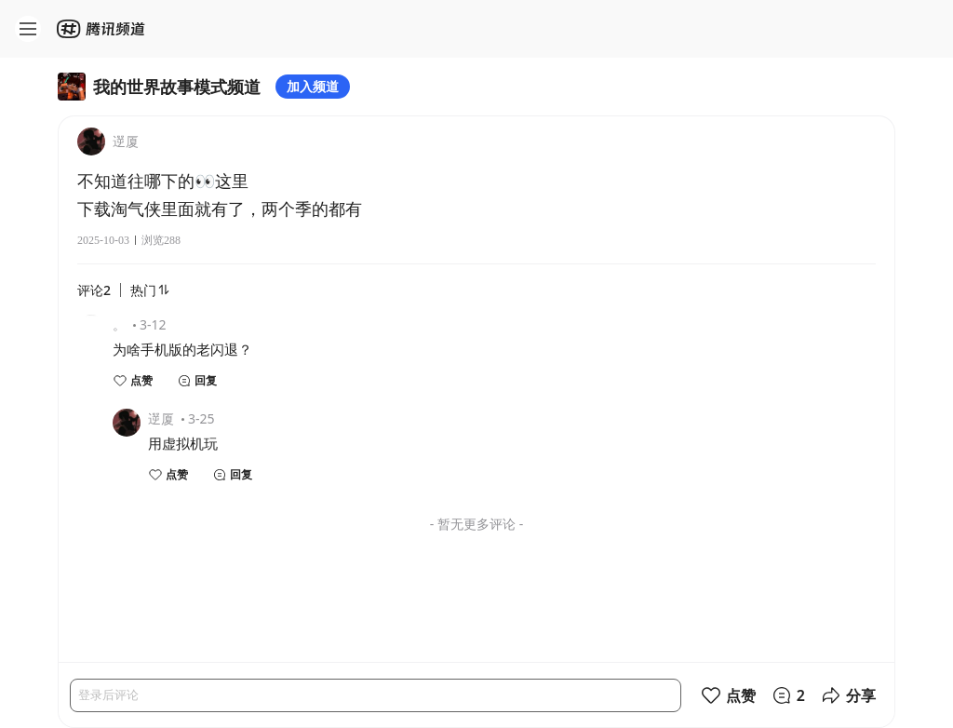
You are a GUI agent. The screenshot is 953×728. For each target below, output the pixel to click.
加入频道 (313, 86)
